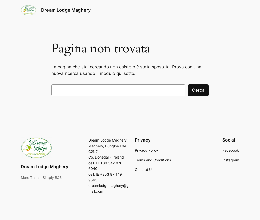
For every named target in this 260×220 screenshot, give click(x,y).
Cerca (198, 90)
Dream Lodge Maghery (66, 10)
